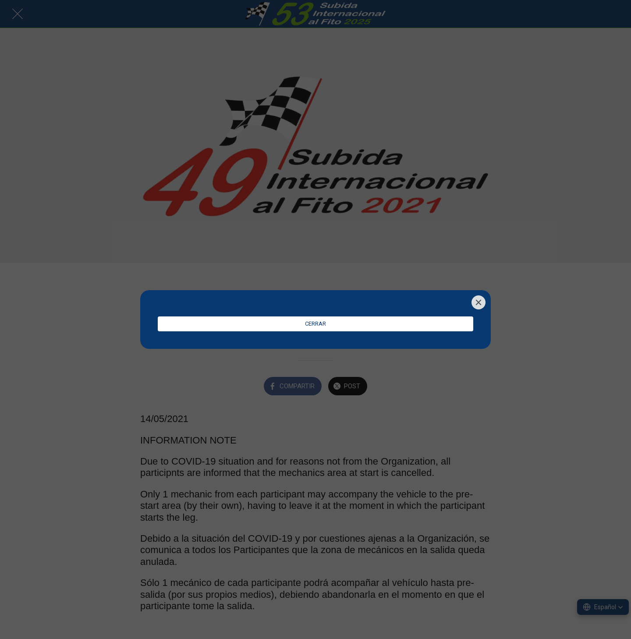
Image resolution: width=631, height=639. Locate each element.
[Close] (478, 302)
